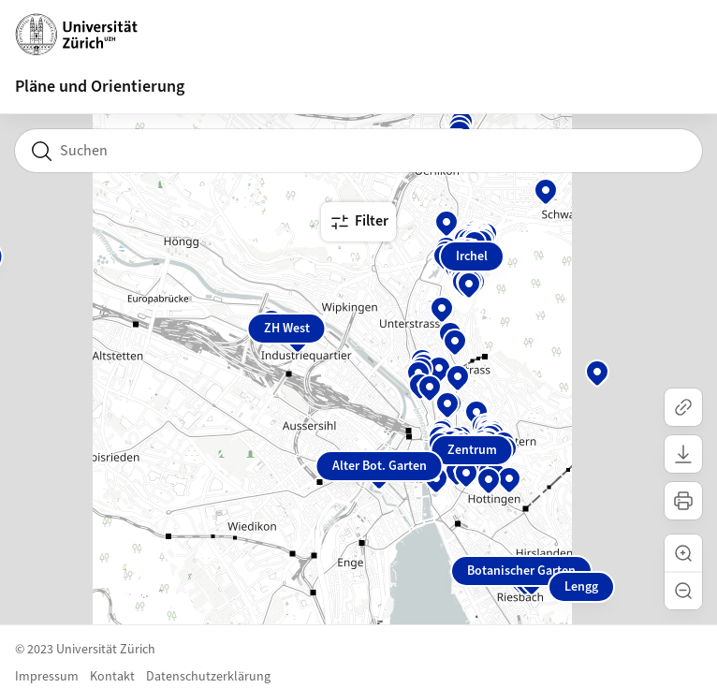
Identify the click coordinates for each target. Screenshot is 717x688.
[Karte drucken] (683, 501)
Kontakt (112, 676)
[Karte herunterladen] (683, 454)
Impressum (47, 676)
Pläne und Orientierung (99, 86)
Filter (358, 222)
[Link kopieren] (683, 407)
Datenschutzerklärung (208, 676)
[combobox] (358, 150)
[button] (683, 553)
